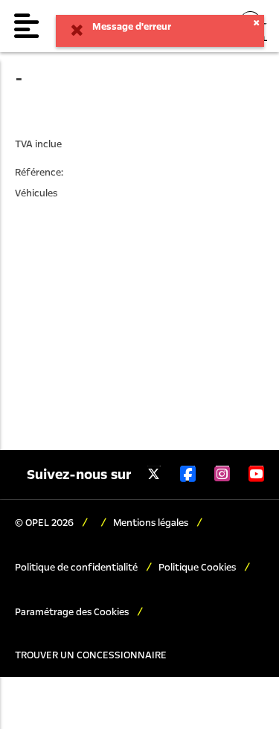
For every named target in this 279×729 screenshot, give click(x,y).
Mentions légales (151, 523)
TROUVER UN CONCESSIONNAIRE (91, 655)
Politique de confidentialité (77, 567)
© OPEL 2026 (45, 523)
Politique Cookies (198, 567)
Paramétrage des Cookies (73, 612)
